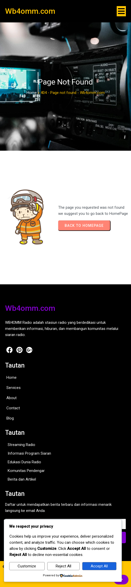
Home (32, 92)
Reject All (63, 566)
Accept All (99, 566)
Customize (27, 566)
